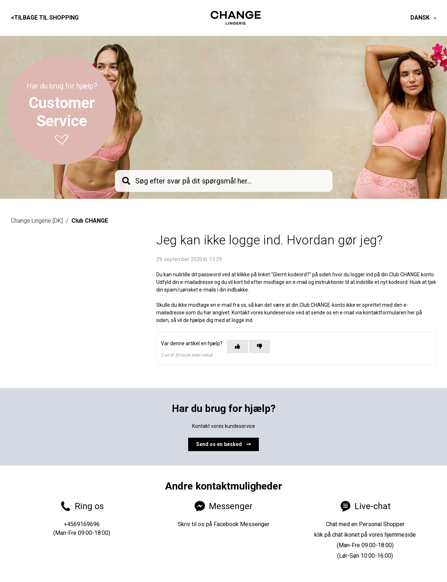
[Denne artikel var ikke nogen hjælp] (259, 346)
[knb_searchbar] (223, 181)
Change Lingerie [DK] (37, 220)
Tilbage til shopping (45, 17)
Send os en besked (223, 444)
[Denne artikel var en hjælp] (237, 346)
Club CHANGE (89, 220)
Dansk (420, 17)
